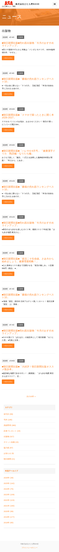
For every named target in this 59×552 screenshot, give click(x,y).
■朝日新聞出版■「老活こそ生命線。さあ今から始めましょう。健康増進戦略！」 (28, 260)
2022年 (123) (9, 500)
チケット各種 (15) (11, 442)
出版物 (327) (9, 436)
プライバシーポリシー (30, 548)
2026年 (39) (8, 478)
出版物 (20, 37)
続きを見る (8, 58)
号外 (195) (8, 420)
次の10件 (30, 396)
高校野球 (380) (10, 425)
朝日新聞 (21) (9, 459)
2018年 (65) (8, 523)
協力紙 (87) (8, 448)
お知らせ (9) (9, 453)
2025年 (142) (9, 483)
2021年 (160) (9, 506)
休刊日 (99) (8, 414)
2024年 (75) (8, 489)
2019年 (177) (9, 517)
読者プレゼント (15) (12, 431)
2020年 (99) (8, 511)
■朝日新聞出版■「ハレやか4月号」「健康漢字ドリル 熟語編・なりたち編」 (28, 152)
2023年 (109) (9, 494)
